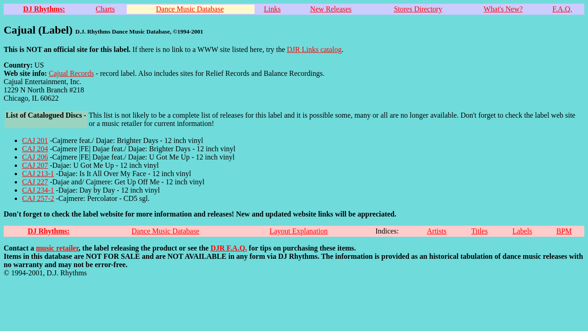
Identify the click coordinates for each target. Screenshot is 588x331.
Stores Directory (418, 9)
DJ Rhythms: (44, 9)
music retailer (57, 248)
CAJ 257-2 (38, 198)
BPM (564, 231)
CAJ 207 (35, 165)
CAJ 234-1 (38, 190)
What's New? (503, 9)
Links (272, 9)
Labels (522, 231)
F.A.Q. (562, 9)
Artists (437, 231)
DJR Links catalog (314, 49)
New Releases (330, 9)
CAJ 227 (35, 182)
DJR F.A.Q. (228, 248)
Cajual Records (71, 73)
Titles (479, 231)
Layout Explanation (299, 231)
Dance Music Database (190, 9)
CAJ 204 (35, 149)
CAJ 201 (35, 140)
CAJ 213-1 (38, 173)
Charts (105, 9)
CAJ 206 (35, 157)
